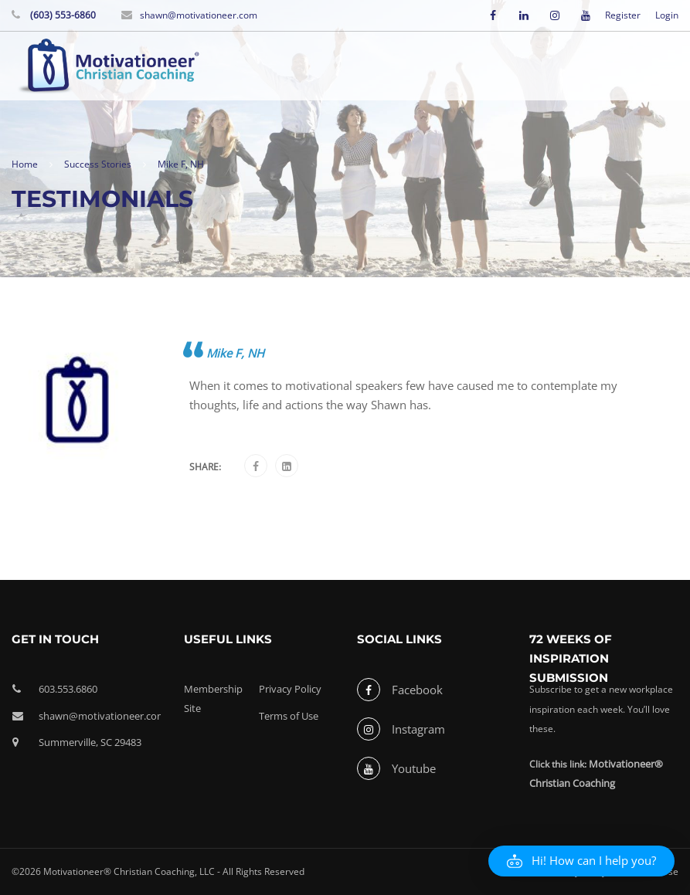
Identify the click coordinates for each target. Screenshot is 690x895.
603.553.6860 (68, 689)
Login (666, 15)
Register (623, 15)
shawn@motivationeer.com (198, 15)
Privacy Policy (290, 689)
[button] (581, 861)
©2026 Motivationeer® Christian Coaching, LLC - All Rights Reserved (158, 871)
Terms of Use (288, 716)
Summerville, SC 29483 (90, 742)
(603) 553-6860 (62, 15)
